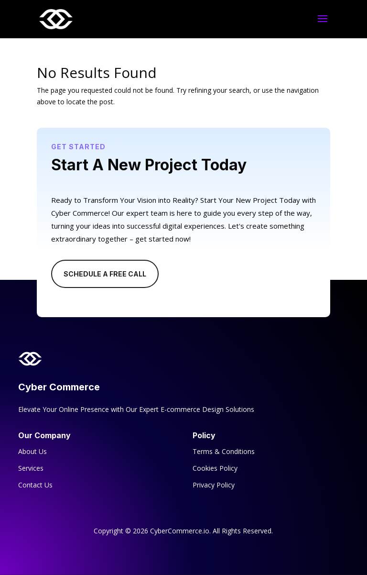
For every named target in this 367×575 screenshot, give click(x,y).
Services (30, 468)
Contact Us (35, 484)
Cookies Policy (215, 468)
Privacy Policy (214, 484)
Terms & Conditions (224, 451)
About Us (32, 451)
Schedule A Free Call (105, 274)
